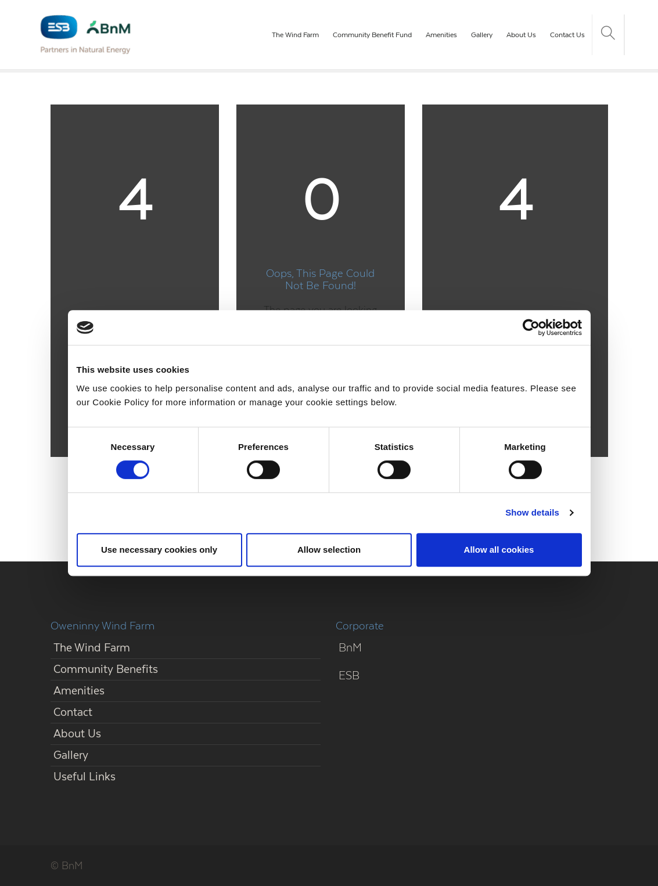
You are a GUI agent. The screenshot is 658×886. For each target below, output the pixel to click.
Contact (72, 712)
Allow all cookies (499, 549)
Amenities (441, 35)
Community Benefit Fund (372, 35)
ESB (349, 675)
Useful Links (84, 776)
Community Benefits (105, 669)
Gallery (481, 35)
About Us (521, 35)
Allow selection (329, 549)
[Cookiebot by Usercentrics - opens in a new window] (531, 327)
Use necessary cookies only (159, 549)
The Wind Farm (295, 35)
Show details (532, 512)
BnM (350, 647)
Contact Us (567, 35)
